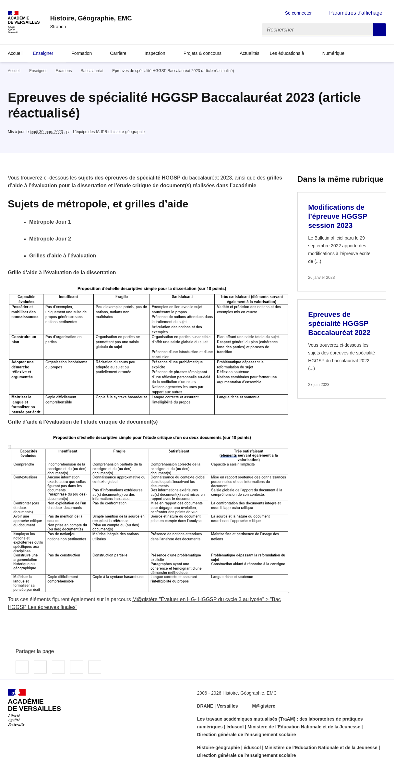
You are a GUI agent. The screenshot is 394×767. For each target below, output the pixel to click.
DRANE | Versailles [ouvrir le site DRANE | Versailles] (217, 706)
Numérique (333, 53)
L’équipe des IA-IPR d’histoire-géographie (109, 132)
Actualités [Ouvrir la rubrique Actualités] (249, 53)
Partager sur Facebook (22, 667)
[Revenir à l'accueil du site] (34, 707)
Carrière (118, 53)
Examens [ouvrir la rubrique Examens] (63, 70)
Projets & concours (203, 53)
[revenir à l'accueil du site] (91, 18)
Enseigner (43, 53)
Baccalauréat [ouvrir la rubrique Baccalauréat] (92, 70)
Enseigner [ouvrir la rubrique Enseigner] (38, 70)
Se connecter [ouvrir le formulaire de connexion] (298, 13)
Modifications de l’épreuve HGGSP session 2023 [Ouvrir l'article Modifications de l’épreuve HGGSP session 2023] (337, 216)
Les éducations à (287, 53)
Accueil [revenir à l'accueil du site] (14, 70)
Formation (81, 53)
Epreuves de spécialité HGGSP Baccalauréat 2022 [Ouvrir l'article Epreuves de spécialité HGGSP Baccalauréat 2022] (339, 323)
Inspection (155, 53)
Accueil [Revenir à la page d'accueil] (15, 53)
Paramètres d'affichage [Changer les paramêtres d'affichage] (355, 13)
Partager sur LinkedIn (58, 667)
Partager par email (76, 667)
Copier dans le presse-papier (94, 667)
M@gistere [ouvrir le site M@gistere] (264, 706)
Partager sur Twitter (40, 667)
